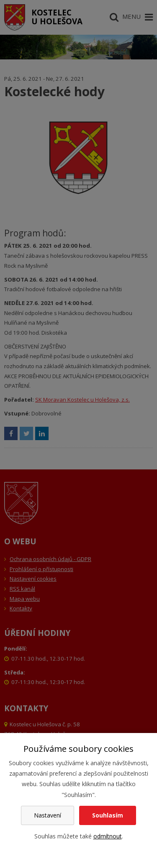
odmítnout (107, 836)
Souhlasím (107, 815)
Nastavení (47, 815)
